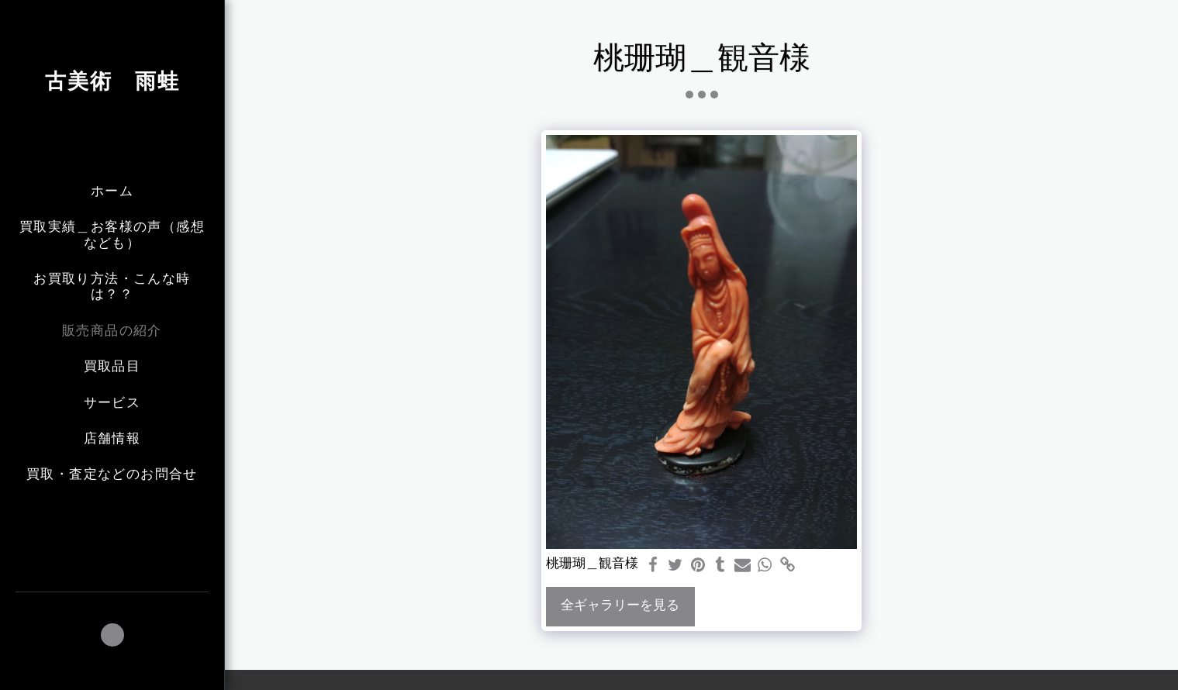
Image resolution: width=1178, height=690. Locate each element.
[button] (112, 635)
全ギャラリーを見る (620, 606)
